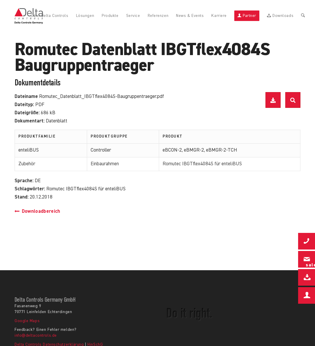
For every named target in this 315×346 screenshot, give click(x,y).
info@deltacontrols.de (36, 335)
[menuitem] (49, 16)
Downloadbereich (37, 211)
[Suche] (303, 16)
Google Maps (27, 321)
